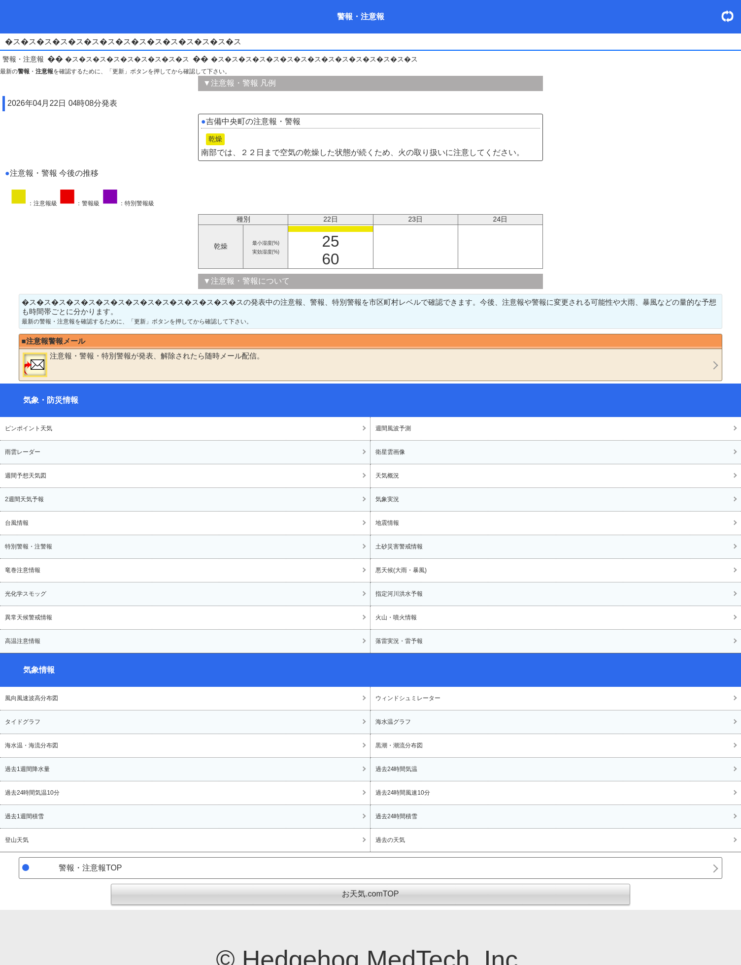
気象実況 (387, 499)
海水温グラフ (393, 721)
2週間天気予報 (24, 499)
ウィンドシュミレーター (407, 698)
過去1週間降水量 (27, 769)
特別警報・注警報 (28, 546)
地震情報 (387, 522)
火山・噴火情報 (396, 617)
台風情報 (17, 522)
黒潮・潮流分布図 (399, 745)
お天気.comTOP (370, 894)
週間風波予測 (393, 428)
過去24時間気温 (396, 769)
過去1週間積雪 (24, 816)
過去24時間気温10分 (32, 792)
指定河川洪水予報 (399, 593)
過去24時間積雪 (396, 816)
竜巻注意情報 (22, 570)
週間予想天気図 (25, 475)
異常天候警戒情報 (28, 617)
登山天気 (17, 839)
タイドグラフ (22, 721)
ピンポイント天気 (28, 428)
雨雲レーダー (22, 452)
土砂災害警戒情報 (399, 546)
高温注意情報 (22, 641)
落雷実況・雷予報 (399, 641)
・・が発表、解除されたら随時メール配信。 (143, 364)
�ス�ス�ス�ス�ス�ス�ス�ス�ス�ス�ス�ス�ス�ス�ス (314, 59)
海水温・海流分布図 (31, 745)
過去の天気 (390, 839)
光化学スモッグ (25, 593)
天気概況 (387, 475)
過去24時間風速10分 (402, 792)
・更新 (731, 16)
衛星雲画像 (390, 452)
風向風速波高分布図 (31, 698)
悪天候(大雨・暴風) (401, 570)
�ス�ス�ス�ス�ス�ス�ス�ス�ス (127, 59)
